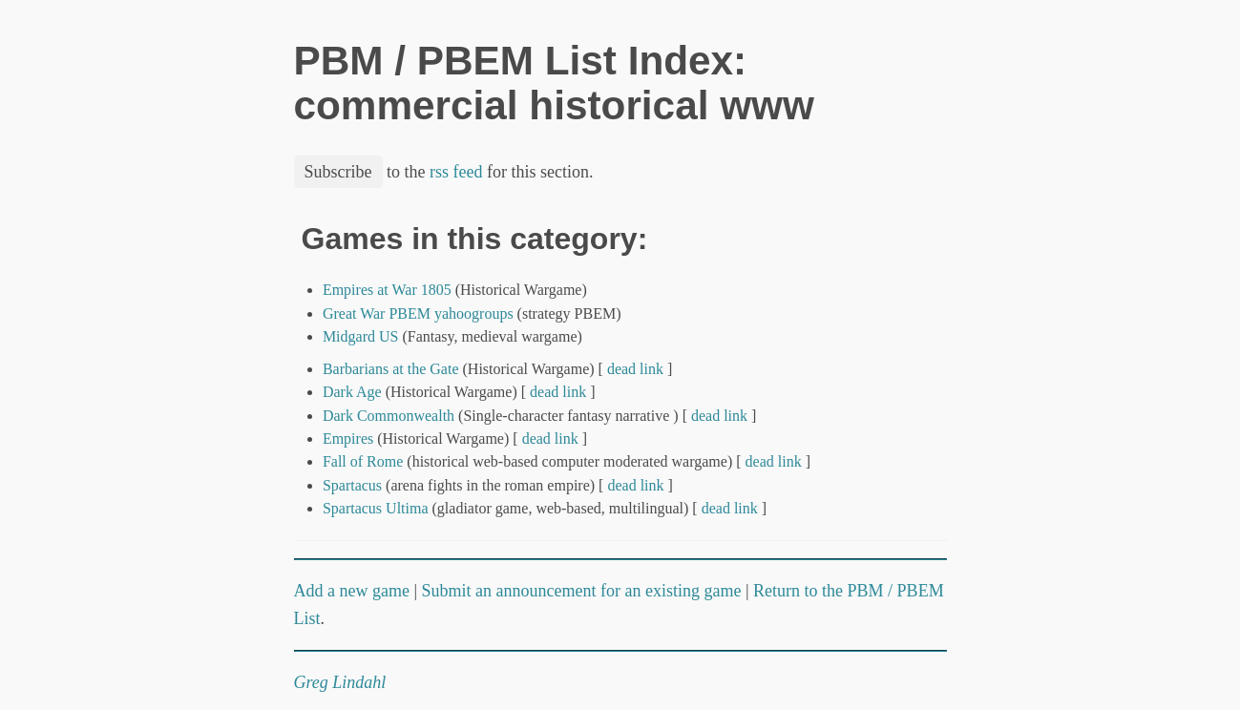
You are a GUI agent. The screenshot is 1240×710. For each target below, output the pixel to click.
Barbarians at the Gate (391, 369)
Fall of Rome (363, 461)
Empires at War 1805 (387, 290)
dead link (635, 369)
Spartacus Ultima (376, 508)
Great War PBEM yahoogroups (418, 313)
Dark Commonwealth (388, 415)
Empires (348, 438)
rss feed (456, 171)
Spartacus (352, 485)
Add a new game (352, 590)
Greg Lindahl (340, 682)
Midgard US (361, 336)
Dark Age (352, 392)
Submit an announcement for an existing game (582, 590)
